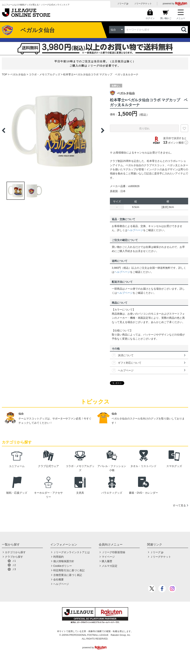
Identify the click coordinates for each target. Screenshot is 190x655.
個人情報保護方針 (63, 561)
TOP (4, 74)
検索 (184, 29)
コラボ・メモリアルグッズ (44, 74)
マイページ (108, 556)
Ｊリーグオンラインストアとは (71, 552)
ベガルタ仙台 (18, 74)
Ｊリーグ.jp (122, 3)
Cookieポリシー (62, 565)
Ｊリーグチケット (143, 3)
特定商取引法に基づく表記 (69, 570)
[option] (53, 130)
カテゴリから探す (15, 552)
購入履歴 (107, 561)
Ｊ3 (14, 569)
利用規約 (58, 556)
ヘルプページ (135, 230)
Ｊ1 (14, 560)
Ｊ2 (14, 565)
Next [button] (102, 130)
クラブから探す (14, 556)
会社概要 (58, 579)
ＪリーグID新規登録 (113, 552)
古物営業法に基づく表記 (67, 574)
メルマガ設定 (109, 565)
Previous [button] (3, 130)
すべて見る (179, 505)
